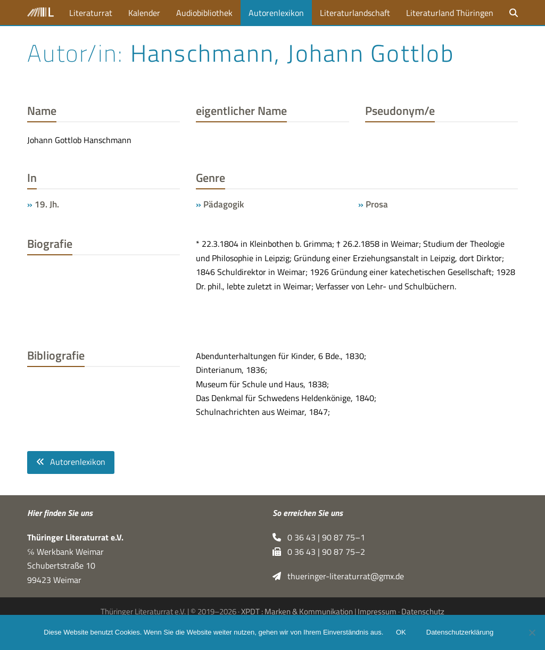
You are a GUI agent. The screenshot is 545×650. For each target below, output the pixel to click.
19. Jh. (47, 204)
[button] (513, 12)
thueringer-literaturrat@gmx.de (338, 576)
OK (401, 633)
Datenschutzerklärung (459, 633)
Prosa (377, 204)
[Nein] (531, 632)
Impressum (377, 611)
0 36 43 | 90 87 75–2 (318, 551)
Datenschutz (422, 611)
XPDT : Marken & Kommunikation (297, 611)
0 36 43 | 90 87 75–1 (318, 537)
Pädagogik (223, 204)
